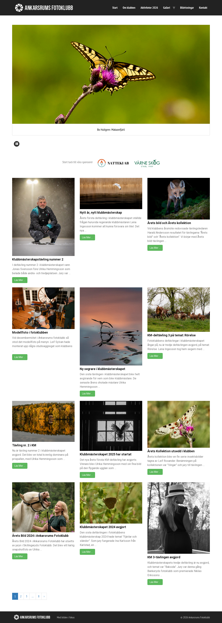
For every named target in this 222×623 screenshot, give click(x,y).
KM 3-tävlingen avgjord (163, 557)
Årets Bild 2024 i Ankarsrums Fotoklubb (40, 535)
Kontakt (203, 8)
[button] (16, 144)
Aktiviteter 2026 (149, 8)
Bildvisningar (187, 8)
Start (115, 8)
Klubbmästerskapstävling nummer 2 (37, 259)
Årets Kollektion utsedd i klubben (171, 451)
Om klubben (129, 8)
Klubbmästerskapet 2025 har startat (105, 454)
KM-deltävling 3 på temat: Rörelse (171, 335)
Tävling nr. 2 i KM (24, 445)
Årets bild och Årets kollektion (169, 223)
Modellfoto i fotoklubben (30, 332)
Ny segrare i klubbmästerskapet (102, 369)
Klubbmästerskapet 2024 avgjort (103, 527)
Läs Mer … (19, 280)
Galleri (166, 8)
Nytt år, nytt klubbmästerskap (101, 212)
